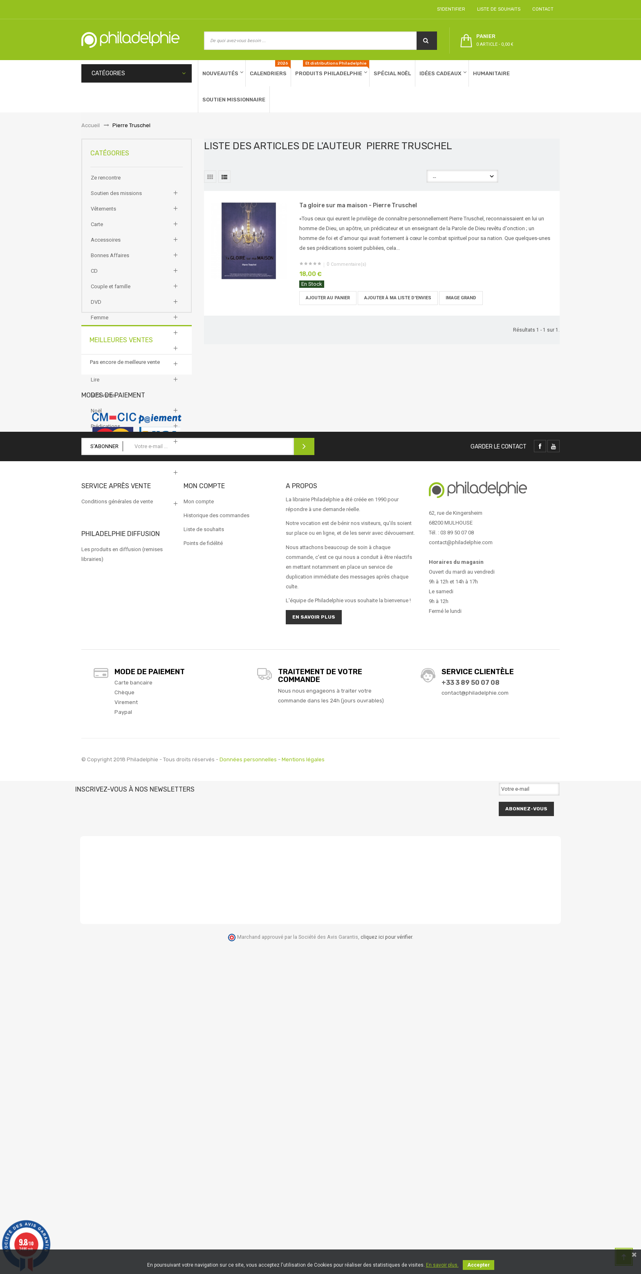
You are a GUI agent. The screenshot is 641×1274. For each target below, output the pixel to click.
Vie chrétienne (107, 494)
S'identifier (450, 9)
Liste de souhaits (497, 9)
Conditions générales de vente (117, 831)
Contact (542, 9)
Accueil (90, 125)
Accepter (478, 1265)
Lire (95, 385)
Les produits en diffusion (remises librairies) (122, 884)
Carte (97, 230)
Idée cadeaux (106, 354)
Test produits (106, 463)
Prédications (105, 432)
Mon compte (199, 831)
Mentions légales (303, 1089)
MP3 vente (103, 401)
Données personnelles (248, 1089)
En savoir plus (313, 947)
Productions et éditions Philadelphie (133, 447)
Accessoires (106, 245)
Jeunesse (102, 370)
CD (94, 277)
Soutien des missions (116, 199)
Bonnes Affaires (110, 261)
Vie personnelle (109, 510)
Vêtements (103, 214)
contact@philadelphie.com (475, 1023)
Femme (99, 323)
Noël (96, 416)
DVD (96, 308)
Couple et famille (110, 292)
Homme (100, 339)
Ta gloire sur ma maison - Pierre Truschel (358, 205)
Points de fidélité (203, 873)
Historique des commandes (216, 845)
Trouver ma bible (110, 479)
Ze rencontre (106, 183)
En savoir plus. (442, 1265)
